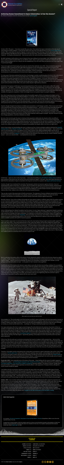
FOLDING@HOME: (24, 453)
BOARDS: (34, 450)
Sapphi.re (20, 462)
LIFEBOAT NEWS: (35, 444)
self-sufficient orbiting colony (48, 177)
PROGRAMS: (35, 453)
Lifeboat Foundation (17, 129)
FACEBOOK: (24, 444)
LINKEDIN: (24, 446)
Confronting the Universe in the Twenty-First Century (27, 361)
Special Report (32, 10)
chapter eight (15, 425)
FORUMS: (28, 457)
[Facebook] (43, 462)
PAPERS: (34, 455)
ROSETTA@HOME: (24, 455)
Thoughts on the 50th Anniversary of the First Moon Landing (39, 390)
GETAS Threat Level (32, 439)
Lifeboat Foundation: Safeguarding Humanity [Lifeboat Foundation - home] (29, 4)
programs (17, 133)
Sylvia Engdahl (33, 15)
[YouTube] (50, 462)
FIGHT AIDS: (25, 451)
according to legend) (25, 333)
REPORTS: (34, 451)
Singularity (22, 214)
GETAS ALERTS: (35, 446)
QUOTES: (34, 457)
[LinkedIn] (48, 462)
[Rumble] (53, 462)
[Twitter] (45, 462)
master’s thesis (57, 354)
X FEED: (25, 448)
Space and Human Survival (53, 180)
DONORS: (27, 450)
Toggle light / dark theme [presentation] (62, 4)
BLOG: (34, 448)
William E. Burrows (38, 418)
